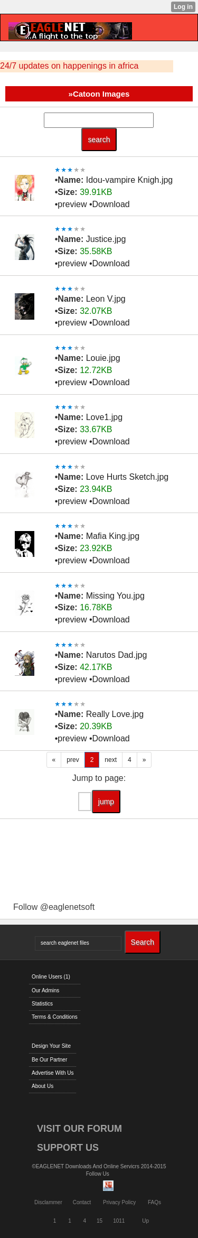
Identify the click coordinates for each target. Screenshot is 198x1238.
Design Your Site (51, 1046)
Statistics (42, 1004)
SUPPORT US (68, 1147)
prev (73, 760)
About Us (42, 1086)
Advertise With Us (52, 1073)
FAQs (154, 1202)
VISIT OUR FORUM (79, 1128)
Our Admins (45, 990)
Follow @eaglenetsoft (54, 906)
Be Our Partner (49, 1060)
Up (145, 1221)
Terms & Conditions (55, 1017)
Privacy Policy (119, 1202)
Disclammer (48, 1202)
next (111, 760)
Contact (82, 1202)
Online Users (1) (51, 977)
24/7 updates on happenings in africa (69, 65)
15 (99, 1221)
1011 (119, 1221)
